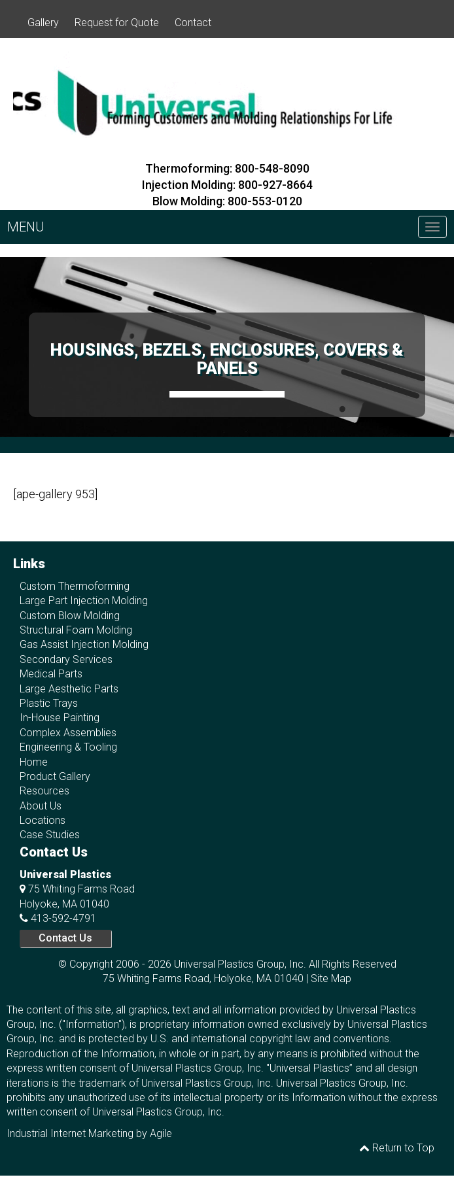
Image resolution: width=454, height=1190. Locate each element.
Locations (42, 820)
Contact (193, 22)
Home (34, 762)
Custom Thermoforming (75, 586)
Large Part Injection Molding (84, 600)
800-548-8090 (272, 168)
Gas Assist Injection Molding (84, 644)
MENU (25, 227)
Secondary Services (66, 659)
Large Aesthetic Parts (69, 689)
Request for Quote (117, 22)
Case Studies (50, 834)
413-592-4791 (63, 918)
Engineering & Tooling (68, 747)
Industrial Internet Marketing (70, 1133)
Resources (44, 791)
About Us (40, 806)
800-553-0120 (265, 201)
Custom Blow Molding (70, 615)
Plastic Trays (49, 703)
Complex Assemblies (68, 732)
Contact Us (65, 938)
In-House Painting (59, 717)
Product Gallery (55, 776)
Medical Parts (51, 674)
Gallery (43, 22)
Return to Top (396, 1148)
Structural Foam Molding (76, 630)
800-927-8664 (275, 185)
